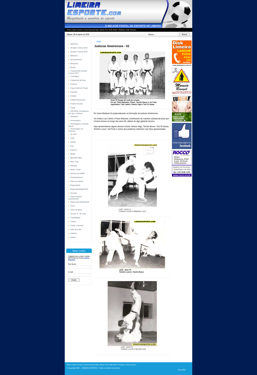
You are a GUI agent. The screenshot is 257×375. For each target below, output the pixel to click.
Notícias (122, 30)
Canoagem (74, 76)
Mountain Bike (76, 158)
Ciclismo (73, 84)
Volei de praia (75, 229)
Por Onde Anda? (111, 30)
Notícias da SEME (77, 173)
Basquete (74, 63)
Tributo (73, 222)
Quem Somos (77, 30)
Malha (72, 154)
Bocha (72, 67)
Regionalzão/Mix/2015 (79, 189)
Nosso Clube (75, 169)
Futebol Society (76, 104)
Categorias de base (78, 80)
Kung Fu (73, 150)
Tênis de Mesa (76, 210)
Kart (72, 146)
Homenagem (75, 120)
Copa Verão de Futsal (79, 88)
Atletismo (74, 56)
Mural (102, 30)
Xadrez (73, 237)
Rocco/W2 (182, 370)
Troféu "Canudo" (77, 225)
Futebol (73, 96)
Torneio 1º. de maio (78, 214)
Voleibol (73, 233)
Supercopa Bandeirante (79, 202)
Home (69, 30)
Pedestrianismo (76, 177)
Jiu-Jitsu (73, 134)
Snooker (73, 193)
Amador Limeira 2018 (79, 48)
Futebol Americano (77, 100)
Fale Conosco (131, 30)
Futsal (72, 108)
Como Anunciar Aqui (91, 30)
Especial (73, 92)
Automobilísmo (76, 60)
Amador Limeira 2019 (79, 52)
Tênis (72, 206)
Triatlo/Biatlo (75, 218)
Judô (72, 138)
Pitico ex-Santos (76, 181)
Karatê (73, 142)
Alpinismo (74, 44)
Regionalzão (75, 185)
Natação (73, 166)
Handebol (74, 116)
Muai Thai (74, 162)
